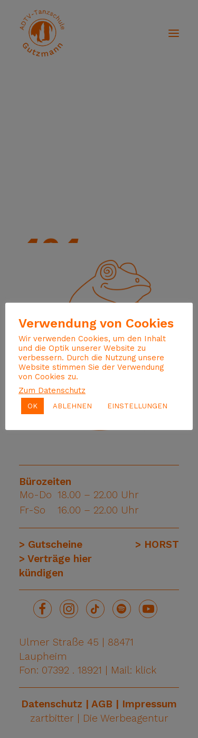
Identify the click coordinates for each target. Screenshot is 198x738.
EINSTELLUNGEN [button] (137, 406)
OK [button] (32, 406)
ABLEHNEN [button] (72, 406)
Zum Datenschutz (52, 390)
